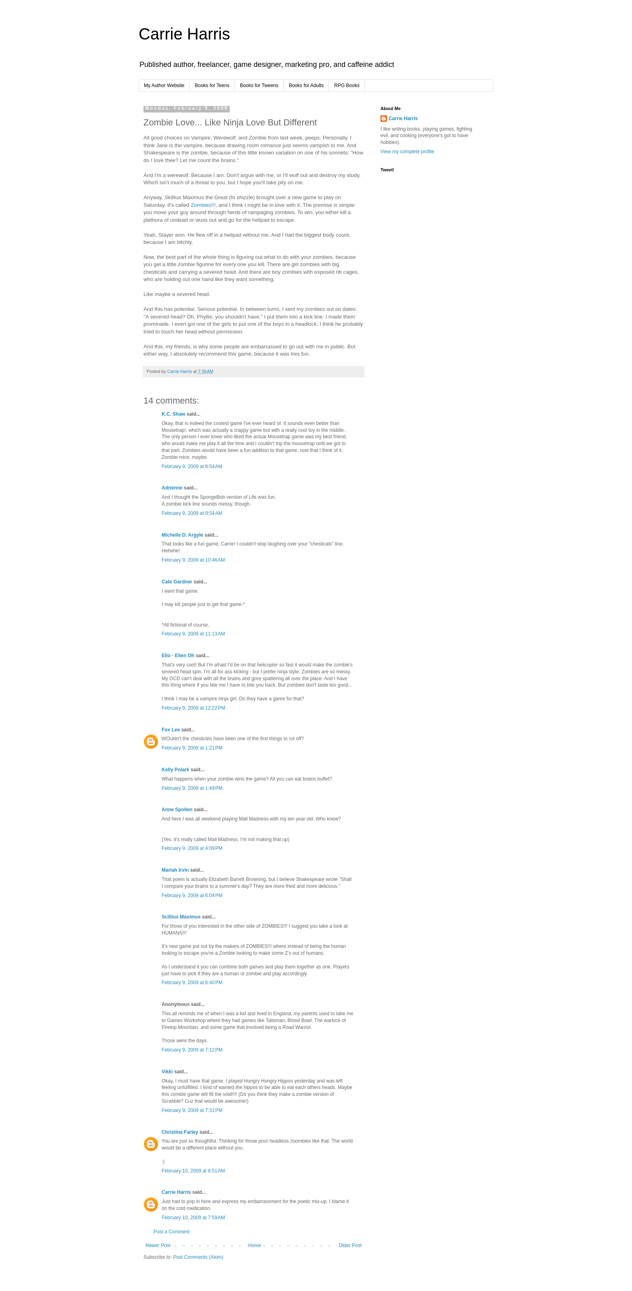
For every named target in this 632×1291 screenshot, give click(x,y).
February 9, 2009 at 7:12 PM (192, 1050)
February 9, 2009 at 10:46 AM (193, 560)
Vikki (168, 1071)
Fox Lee (171, 730)
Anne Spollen (177, 809)
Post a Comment (171, 1232)
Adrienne (172, 488)
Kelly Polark (175, 770)
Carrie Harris (184, 34)
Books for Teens (212, 85)
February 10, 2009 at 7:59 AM (193, 1217)
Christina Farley (180, 1132)
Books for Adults (306, 85)
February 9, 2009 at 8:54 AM (192, 466)
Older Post (350, 1245)
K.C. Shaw (173, 414)
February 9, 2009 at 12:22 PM (193, 708)
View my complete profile (407, 151)
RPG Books (347, 85)
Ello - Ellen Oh (178, 655)
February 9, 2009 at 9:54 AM (192, 513)
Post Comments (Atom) (198, 1257)
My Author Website (164, 85)
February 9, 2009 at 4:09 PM (192, 848)
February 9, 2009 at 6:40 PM (192, 982)
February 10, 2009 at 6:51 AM (193, 1171)
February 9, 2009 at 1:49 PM (192, 788)
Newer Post (158, 1245)
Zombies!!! (203, 205)
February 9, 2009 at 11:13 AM (193, 634)
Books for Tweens (259, 85)
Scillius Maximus (181, 917)
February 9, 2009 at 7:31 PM (192, 1110)
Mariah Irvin (175, 870)
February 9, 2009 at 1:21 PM (192, 748)
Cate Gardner (177, 582)
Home (254, 1245)
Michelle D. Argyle (182, 535)
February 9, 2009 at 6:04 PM (192, 895)
